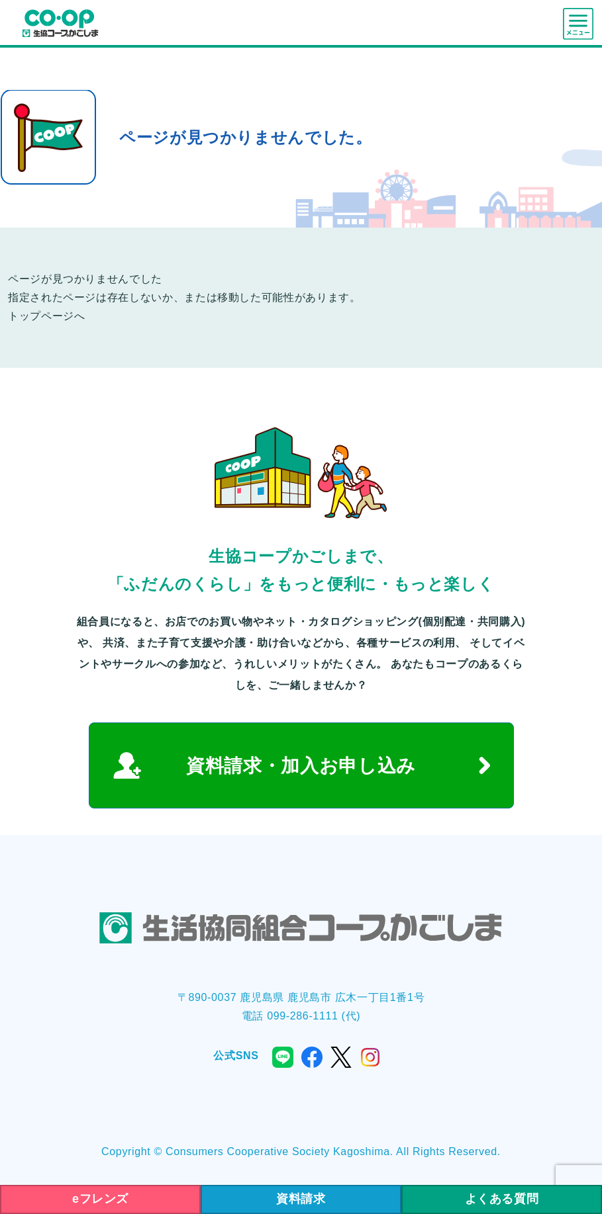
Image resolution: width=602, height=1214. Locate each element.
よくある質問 (502, 1198)
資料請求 (301, 1198)
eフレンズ (100, 1198)
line (282, 1057)
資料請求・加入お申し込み (301, 766)
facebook (312, 1057)
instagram (370, 1057)
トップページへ (46, 316)
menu (578, 24)
